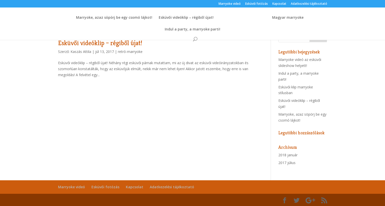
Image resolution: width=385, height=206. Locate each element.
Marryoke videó (230, 4)
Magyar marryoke (288, 18)
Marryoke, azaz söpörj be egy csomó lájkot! (114, 18)
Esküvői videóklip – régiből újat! (186, 18)
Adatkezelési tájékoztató (309, 4)
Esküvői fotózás (256, 4)
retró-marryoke (130, 51)
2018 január (288, 155)
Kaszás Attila (81, 51)
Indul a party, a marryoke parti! (192, 29)
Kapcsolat (279, 4)
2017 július (287, 162)
